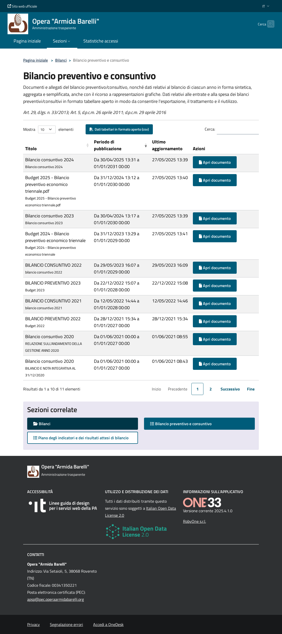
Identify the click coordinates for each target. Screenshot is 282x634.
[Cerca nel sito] (268, 24)
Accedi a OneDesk (108, 624)
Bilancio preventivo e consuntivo (185, 423)
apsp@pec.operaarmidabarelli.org (55, 599)
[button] (266, 6)
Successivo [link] (230, 389)
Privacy (33, 624)
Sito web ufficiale (22, 6)
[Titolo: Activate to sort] (57, 145)
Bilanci (61, 60)
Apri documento (215, 162)
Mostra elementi (48, 129)
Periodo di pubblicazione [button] (107, 145)
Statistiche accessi (100, 40)
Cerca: (210, 129)
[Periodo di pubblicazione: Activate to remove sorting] (121, 145)
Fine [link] (251, 389)
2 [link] (210, 389)
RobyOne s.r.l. (194, 521)
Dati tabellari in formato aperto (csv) (119, 129)
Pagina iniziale (35, 60)
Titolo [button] (31, 148)
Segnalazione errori (66, 624)
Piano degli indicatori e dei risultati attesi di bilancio (80, 438)
